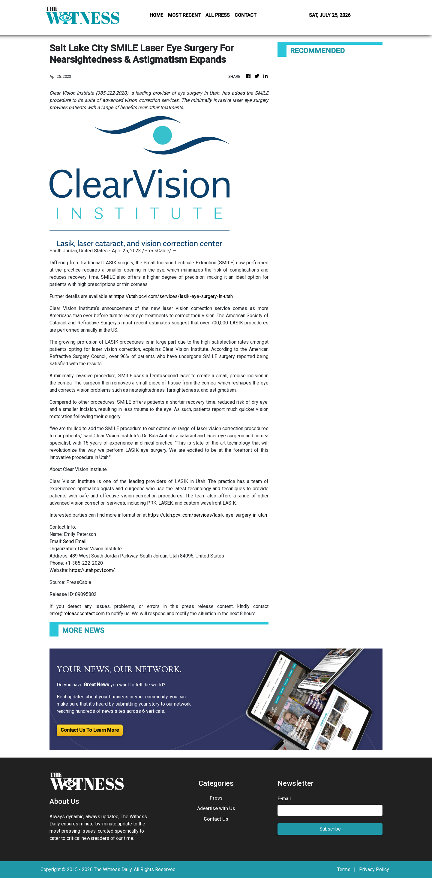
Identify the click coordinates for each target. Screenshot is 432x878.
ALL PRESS (218, 15)
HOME (156, 15)
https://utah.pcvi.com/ (92, 570)
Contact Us (216, 819)
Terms (343, 869)
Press (216, 798)
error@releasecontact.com (77, 613)
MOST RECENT (184, 15)
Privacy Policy (374, 869)
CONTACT (245, 15)
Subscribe (330, 829)
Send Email (74, 541)
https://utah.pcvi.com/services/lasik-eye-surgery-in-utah (173, 296)
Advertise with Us (216, 808)
